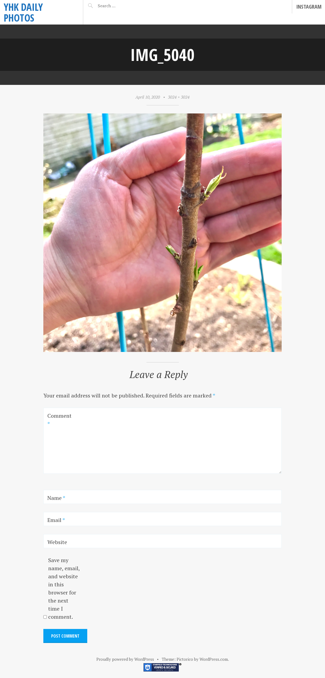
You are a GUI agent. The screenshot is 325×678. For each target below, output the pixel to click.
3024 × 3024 (179, 97)
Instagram (308, 6)
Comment (59, 419)
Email (56, 520)
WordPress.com (214, 659)
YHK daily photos (23, 12)
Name (56, 497)
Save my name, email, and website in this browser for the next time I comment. (64, 588)
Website (57, 542)
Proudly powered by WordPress (125, 659)
